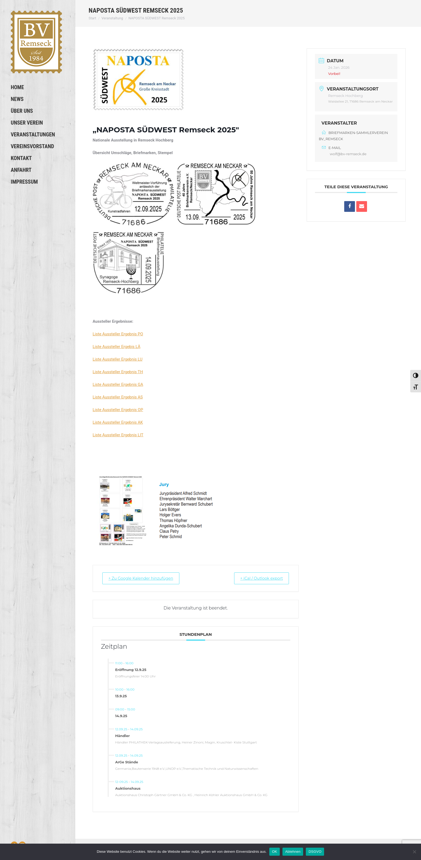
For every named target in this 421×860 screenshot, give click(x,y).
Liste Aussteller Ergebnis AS (118, 397)
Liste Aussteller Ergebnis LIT (118, 435)
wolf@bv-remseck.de (348, 154)
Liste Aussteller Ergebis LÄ (116, 346)
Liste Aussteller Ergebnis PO (118, 334)
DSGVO (315, 852)
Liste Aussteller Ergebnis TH (118, 371)
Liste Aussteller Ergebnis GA (118, 384)
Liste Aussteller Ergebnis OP (118, 409)
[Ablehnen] (414, 851)
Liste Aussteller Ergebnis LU (118, 359)
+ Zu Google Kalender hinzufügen (144, 578)
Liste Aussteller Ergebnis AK (118, 422)
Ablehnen (292, 852)
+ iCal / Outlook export (259, 578)
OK (274, 852)
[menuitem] (37, 87)
